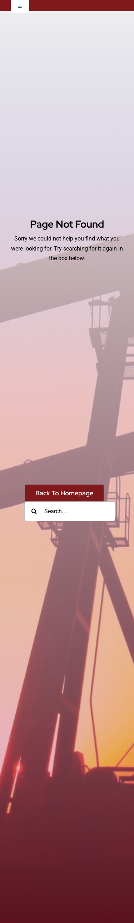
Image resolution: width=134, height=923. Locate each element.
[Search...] (69, 511)
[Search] (34, 511)
